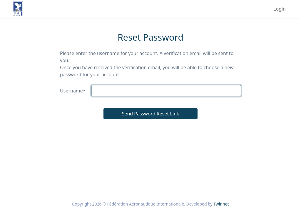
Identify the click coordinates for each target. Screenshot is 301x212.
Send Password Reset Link (150, 113)
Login (279, 9)
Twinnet (221, 204)
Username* (73, 90)
